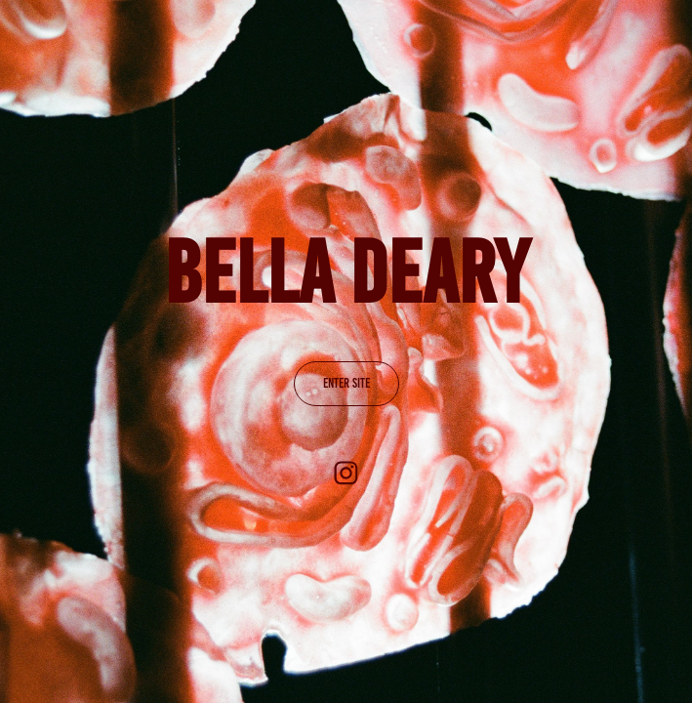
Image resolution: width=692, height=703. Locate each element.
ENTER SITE (346, 383)
